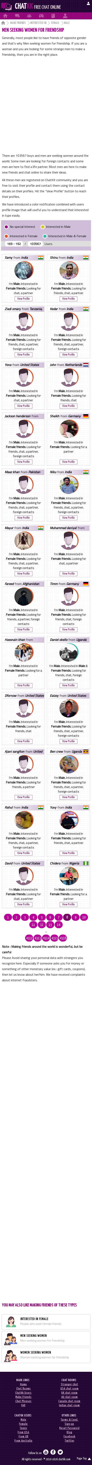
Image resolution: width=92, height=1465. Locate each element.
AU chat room (69, 1397)
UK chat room (69, 1392)
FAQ (23, 1405)
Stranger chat (69, 1384)
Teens (23, 1428)
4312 (29, 938)
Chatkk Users (23, 1392)
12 (41, 925)
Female (55, 23)
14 (58, 925)
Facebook (69, 1436)
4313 (38, 938)
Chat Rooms (23, 1388)
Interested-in (38, 23)
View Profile (23, 298)
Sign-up (69, 1423)
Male (23, 1419)
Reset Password (69, 1428)
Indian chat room (69, 1405)
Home (23, 1384)
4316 (63, 938)
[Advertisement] (46, 105)
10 (84, 917)
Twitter (69, 1440)
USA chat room (69, 1388)
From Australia (23, 1440)
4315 (54, 938)
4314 (46, 938)
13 (50, 925)
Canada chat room (69, 1401)
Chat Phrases (23, 1401)
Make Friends (18, 23)
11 (33, 925)
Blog (69, 1432)
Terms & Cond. (69, 1419)
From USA (23, 1432)
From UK (23, 1436)
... (45, 931)
